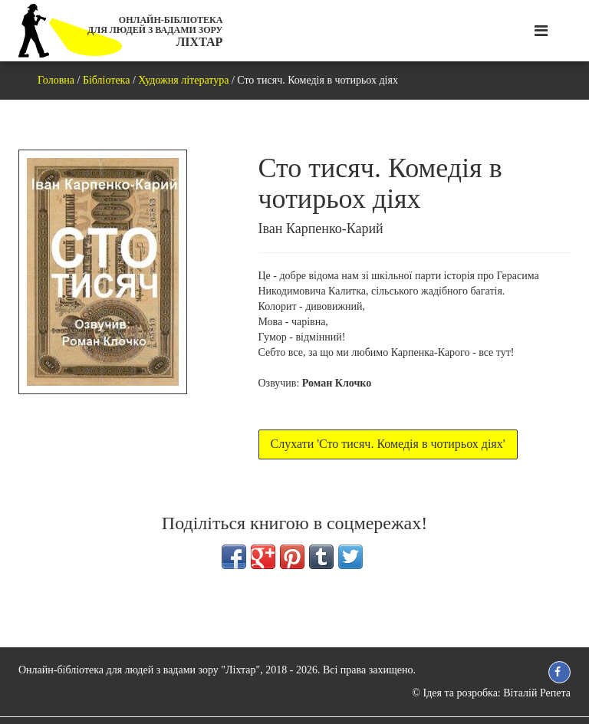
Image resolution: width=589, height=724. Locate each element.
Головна (56, 80)
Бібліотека (106, 80)
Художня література (183, 80)
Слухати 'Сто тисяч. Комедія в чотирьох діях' (388, 443)
